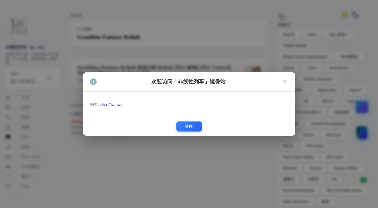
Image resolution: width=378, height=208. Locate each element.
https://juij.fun (111, 104)
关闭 (189, 126)
